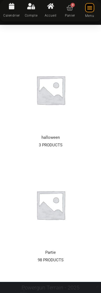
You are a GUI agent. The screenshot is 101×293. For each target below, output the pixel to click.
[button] (89, 5)
